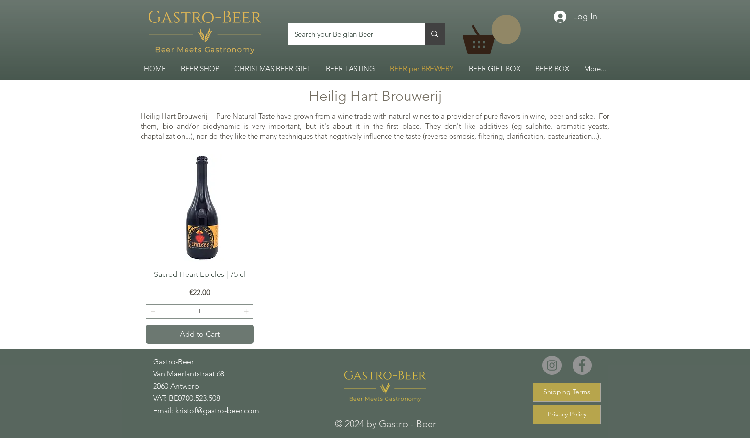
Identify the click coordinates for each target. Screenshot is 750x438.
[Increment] (247, 311)
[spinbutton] (199, 311)
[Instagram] (552, 365)
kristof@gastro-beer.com (217, 410)
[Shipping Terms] (567, 392)
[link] (492, 34)
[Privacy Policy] (567, 414)
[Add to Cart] (200, 334)
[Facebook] (582, 365)
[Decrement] (151, 311)
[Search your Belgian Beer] (349, 34)
